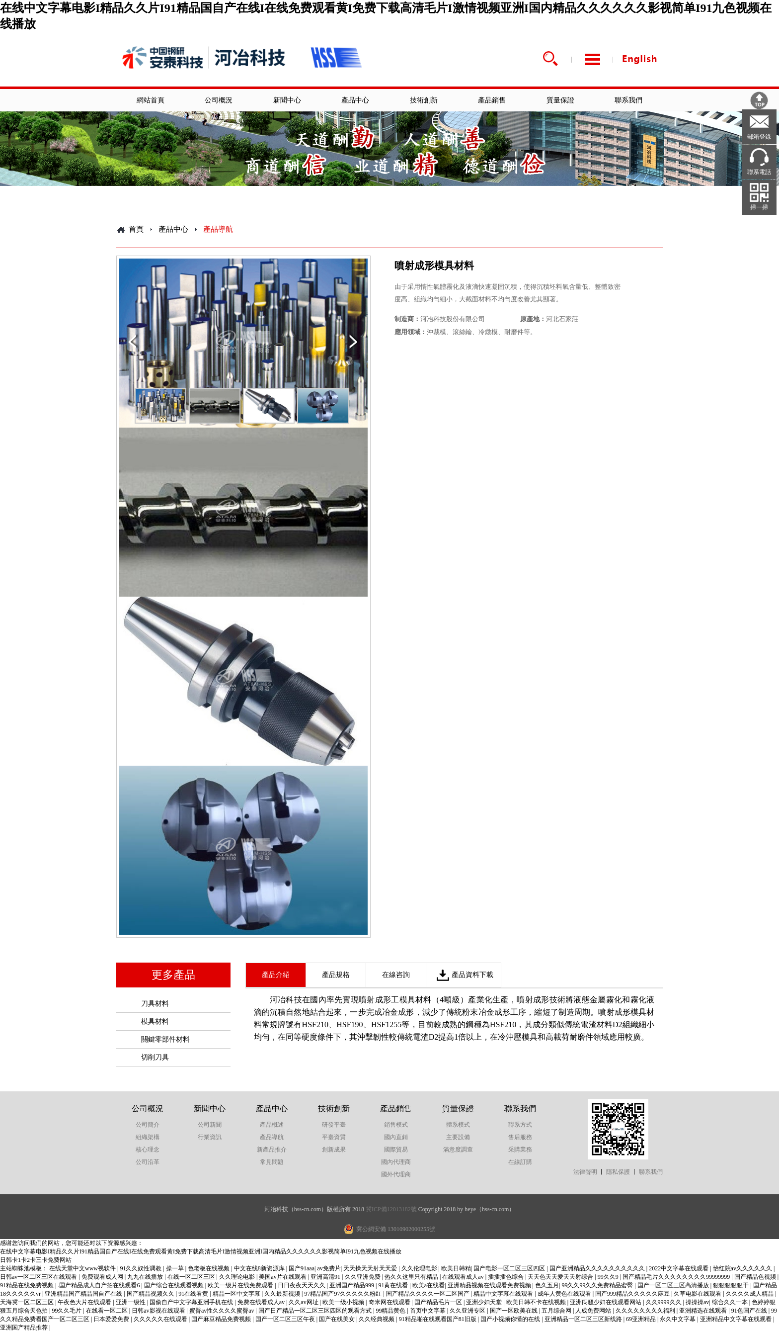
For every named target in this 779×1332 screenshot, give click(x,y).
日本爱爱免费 (112, 1319)
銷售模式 (396, 1124)
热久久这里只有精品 (412, 1276)
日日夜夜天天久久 (302, 1285)
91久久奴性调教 (141, 1268)
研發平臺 (334, 1124)
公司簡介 (147, 1124)
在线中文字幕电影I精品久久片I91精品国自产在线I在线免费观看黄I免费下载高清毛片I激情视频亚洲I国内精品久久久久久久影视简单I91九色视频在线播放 (200, 1251)
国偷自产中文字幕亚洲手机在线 (192, 1302)
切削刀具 (155, 1057)
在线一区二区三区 (192, 1276)
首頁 (136, 229)
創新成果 (334, 1149)
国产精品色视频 (756, 1276)
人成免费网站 (594, 1310)
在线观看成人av (463, 1276)
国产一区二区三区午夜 (285, 1319)
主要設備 (458, 1137)
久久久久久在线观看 (161, 1319)
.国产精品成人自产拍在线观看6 (99, 1285)
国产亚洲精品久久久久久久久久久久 (597, 1268)
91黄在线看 (393, 1285)
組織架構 (147, 1137)
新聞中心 (287, 100)
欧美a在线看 (428, 1285)
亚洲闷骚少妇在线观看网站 (606, 1302)
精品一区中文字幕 (237, 1293)
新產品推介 (272, 1149)
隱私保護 (618, 1171)
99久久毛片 (67, 1310)
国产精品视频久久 (151, 1293)
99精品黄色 (391, 1310)
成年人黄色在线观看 (565, 1293)
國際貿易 (396, 1149)
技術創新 (424, 100)
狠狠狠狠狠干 (731, 1285)
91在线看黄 (194, 1293)
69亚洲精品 (641, 1319)
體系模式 (458, 1124)
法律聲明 (585, 1171)
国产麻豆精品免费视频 (221, 1319)
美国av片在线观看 (283, 1276)
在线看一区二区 (107, 1310)
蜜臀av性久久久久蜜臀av (222, 1310)
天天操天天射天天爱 (370, 1268)
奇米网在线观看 (390, 1302)
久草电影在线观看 (698, 1293)
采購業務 (520, 1149)
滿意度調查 (458, 1149)
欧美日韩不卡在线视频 (536, 1302)
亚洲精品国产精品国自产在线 (84, 1293)
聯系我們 (628, 100)
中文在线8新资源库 (260, 1268)
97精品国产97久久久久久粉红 (343, 1293)
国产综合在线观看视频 (174, 1285)
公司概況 (219, 100)
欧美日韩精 (456, 1268)
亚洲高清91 (326, 1276)
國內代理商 (396, 1161)
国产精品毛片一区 (439, 1302)
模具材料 (155, 1021)
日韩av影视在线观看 (159, 1310)
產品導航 (272, 1137)
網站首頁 (150, 100)
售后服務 (520, 1137)
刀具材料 (155, 1003)
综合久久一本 (730, 1302)
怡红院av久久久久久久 (743, 1268)
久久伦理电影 (420, 1268)
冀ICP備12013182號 (391, 1209)
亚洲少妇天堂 (484, 1302)
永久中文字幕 (678, 1319)
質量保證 (560, 100)
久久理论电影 (237, 1276)
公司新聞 (210, 1124)
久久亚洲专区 (468, 1310)
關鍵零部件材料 (165, 1039)
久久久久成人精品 (750, 1293)
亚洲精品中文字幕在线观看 (736, 1319)
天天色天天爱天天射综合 (561, 1276)
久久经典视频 (377, 1319)
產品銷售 (492, 100)
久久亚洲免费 (363, 1276)
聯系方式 (520, 1124)
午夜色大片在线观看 (85, 1302)
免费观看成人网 (103, 1276)
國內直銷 (396, 1137)
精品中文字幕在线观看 (504, 1293)
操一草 (175, 1268)
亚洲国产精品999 (352, 1285)
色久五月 (547, 1285)
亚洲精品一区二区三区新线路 (584, 1319)
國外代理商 (396, 1174)
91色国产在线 (750, 1310)
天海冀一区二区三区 (27, 1302)
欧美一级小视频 (344, 1302)
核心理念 (147, 1149)
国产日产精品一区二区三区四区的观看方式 (315, 1310)
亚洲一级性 (131, 1302)
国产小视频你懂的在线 (511, 1319)
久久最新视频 (283, 1293)
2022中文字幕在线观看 (679, 1268)
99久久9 (609, 1276)
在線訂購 (520, 1161)
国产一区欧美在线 (514, 1310)
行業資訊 (210, 1137)
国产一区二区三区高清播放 (673, 1285)
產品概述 (272, 1124)
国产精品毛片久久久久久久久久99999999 (677, 1276)
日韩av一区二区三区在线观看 (39, 1276)
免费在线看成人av (261, 1302)
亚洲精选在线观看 (703, 1310)
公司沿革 (147, 1161)
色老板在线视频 (209, 1268)
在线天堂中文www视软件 (83, 1268)
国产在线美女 (337, 1319)
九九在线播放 (145, 1276)
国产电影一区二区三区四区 (509, 1268)
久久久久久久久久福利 (646, 1310)
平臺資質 (334, 1137)
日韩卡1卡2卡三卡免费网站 (36, 1259)
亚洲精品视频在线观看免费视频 (490, 1285)
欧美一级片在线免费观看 (241, 1285)
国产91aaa (301, 1268)
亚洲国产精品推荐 (24, 1327)
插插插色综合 (506, 1276)
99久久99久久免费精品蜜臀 (597, 1285)
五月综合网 (557, 1310)
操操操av (697, 1302)
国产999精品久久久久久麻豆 (633, 1293)
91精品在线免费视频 (27, 1285)
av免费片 (328, 1268)
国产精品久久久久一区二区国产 (428, 1293)
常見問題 (272, 1161)
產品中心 (355, 100)
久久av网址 (304, 1302)
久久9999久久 (664, 1302)
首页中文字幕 (428, 1310)
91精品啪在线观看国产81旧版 (438, 1319)
